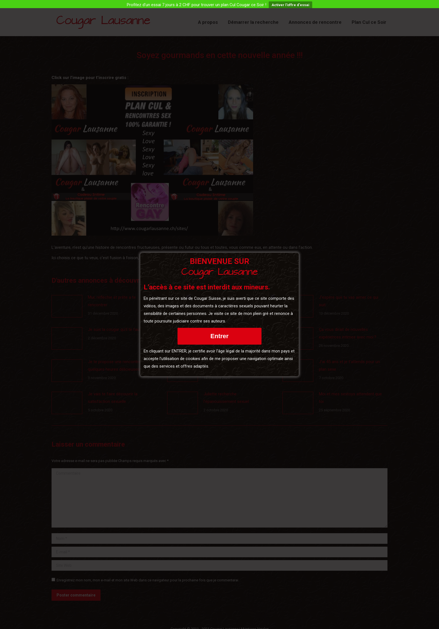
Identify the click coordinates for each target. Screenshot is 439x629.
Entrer (220, 336)
